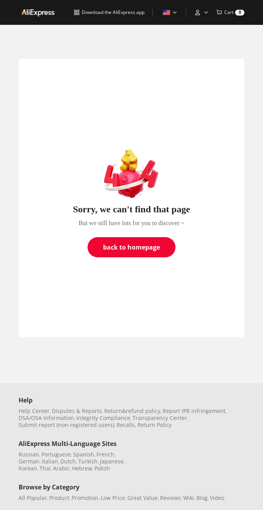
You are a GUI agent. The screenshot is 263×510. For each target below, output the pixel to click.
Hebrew (82, 468)
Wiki (188, 497)
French (105, 454)
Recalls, (126, 424)
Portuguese (56, 454)
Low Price (113, 497)
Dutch (68, 461)
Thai (45, 468)
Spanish (83, 454)
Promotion (85, 497)
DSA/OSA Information (46, 418)
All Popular (33, 497)
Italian (50, 461)
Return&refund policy (132, 411)
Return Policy (155, 424)
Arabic (61, 468)
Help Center (34, 411)
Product (59, 497)
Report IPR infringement (194, 411)
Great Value (142, 497)
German (29, 461)
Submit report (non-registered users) (66, 424)
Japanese (112, 461)
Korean (28, 468)
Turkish (88, 461)
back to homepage (131, 247)
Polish (102, 468)
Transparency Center (159, 418)
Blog (202, 497)
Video (217, 497)
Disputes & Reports (77, 411)
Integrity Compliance (103, 418)
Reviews (170, 497)
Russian (29, 454)
